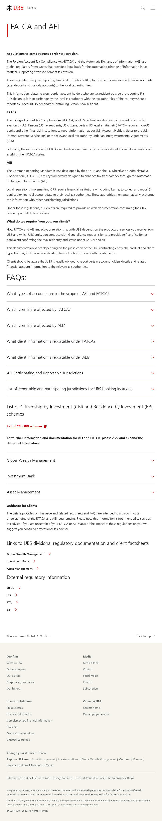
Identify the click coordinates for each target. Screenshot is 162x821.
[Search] (143, 7)
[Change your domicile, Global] (42, 753)
